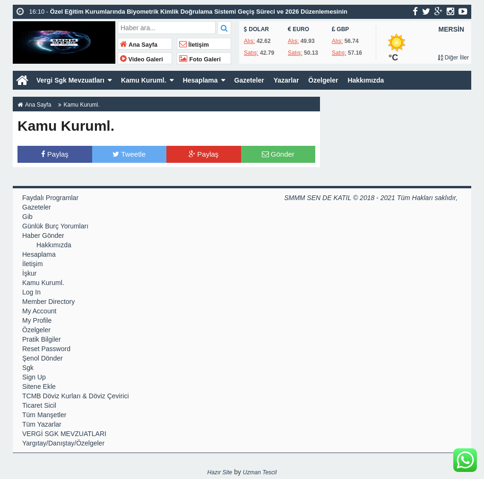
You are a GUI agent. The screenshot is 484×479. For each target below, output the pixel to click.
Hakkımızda (365, 80)
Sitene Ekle (39, 386)
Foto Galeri (200, 59)
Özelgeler (323, 80)
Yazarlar (286, 80)
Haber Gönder (43, 235)
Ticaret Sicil (39, 405)
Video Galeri (141, 59)
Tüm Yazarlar (41, 424)
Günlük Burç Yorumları (55, 226)
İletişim (194, 45)
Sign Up (34, 377)
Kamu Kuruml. (143, 80)
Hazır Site (220, 472)
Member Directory (48, 301)
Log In (31, 292)
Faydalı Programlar (50, 198)
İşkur (29, 273)
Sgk (28, 367)
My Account (39, 311)
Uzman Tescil (260, 472)
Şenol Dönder (42, 358)
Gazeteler (249, 80)
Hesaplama (200, 80)
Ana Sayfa (138, 45)
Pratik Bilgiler (41, 339)
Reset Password (46, 349)
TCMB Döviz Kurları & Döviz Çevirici (75, 396)
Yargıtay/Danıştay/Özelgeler (63, 443)
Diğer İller (453, 57)
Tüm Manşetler (44, 415)
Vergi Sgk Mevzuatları (70, 80)
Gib (27, 216)
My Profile (37, 320)
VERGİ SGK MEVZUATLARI (64, 433)
